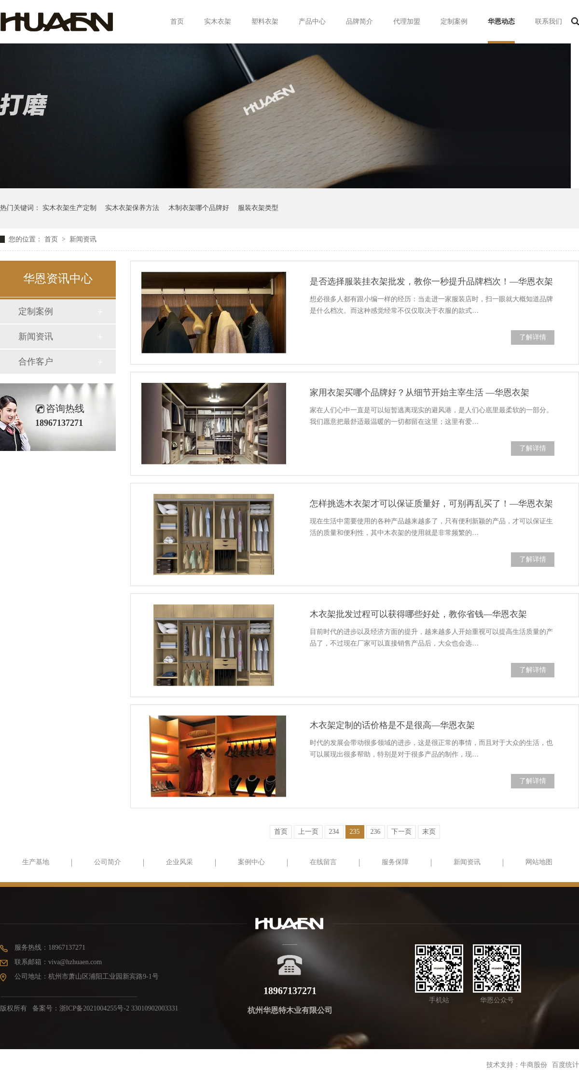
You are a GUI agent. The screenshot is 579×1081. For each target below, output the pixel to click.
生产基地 (35, 862)
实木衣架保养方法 (132, 207)
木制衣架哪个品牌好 (198, 207)
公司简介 (107, 862)
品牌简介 (359, 21)
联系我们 (548, 21)
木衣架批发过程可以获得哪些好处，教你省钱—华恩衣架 (418, 614)
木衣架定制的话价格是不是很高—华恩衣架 (392, 725)
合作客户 (35, 361)
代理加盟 (406, 21)
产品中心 (312, 21)
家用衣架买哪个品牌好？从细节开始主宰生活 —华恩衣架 (419, 392)
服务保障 (395, 862)
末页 (429, 831)
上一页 (308, 831)
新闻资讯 (82, 239)
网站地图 (538, 862)
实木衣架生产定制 (69, 207)
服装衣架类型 (258, 207)
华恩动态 (501, 21)
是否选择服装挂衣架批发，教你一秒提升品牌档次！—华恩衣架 (431, 281)
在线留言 (323, 862)
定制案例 (454, 21)
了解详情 (532, 337)
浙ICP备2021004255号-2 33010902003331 (119, 1008)
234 (334, 831)
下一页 (401, 831)
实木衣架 (217, 21)
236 (376, 831)
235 (355, 831)
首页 (177, 21)
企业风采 (179, 862)
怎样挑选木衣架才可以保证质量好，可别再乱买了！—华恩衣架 (431, 503)
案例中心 (251, 862)
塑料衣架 (264, 21)
